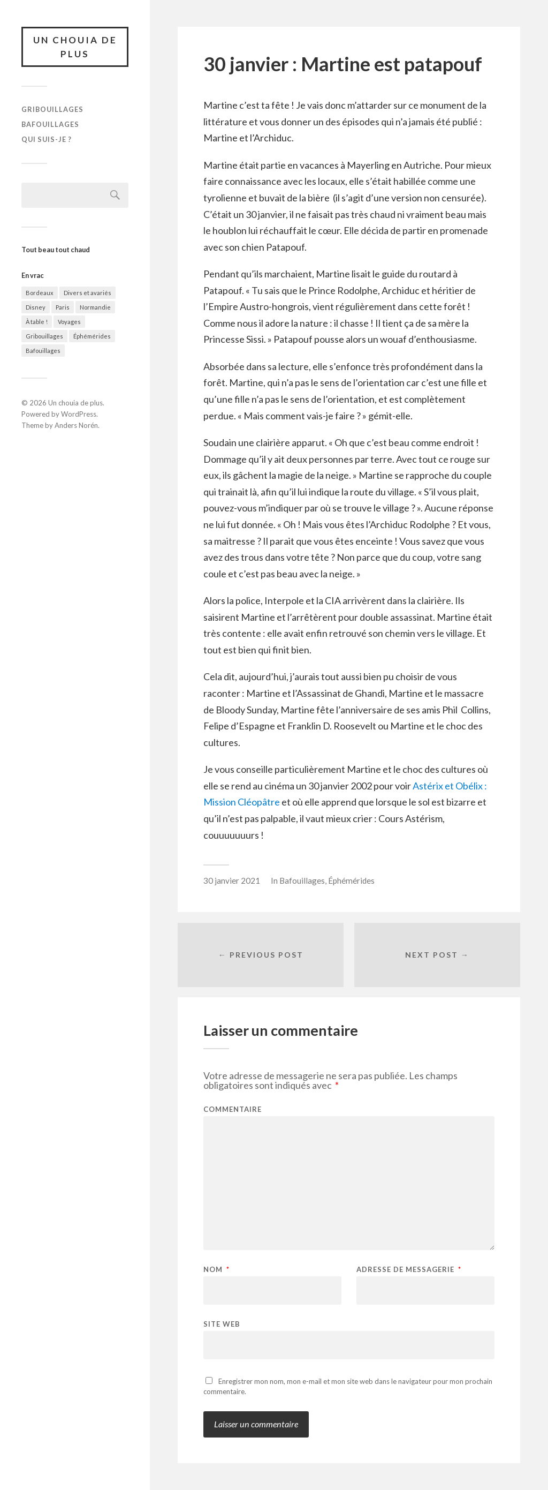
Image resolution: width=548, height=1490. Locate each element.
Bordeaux (40, 292)
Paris (63, 307)
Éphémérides (92, 336)
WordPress (78, 414)
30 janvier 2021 (231, 880)
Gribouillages (52, 109)
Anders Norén (76, 425)
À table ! (37, 321)
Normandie (95, 307)
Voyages (69, 321)
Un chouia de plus (75, 46)
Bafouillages (50, 124)
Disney (35, 307)
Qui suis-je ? (46, 139)
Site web (221, 1324)
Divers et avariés (87, 292)
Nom (216, 1269)
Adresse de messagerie (408, 1269)
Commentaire (232, 1109)
